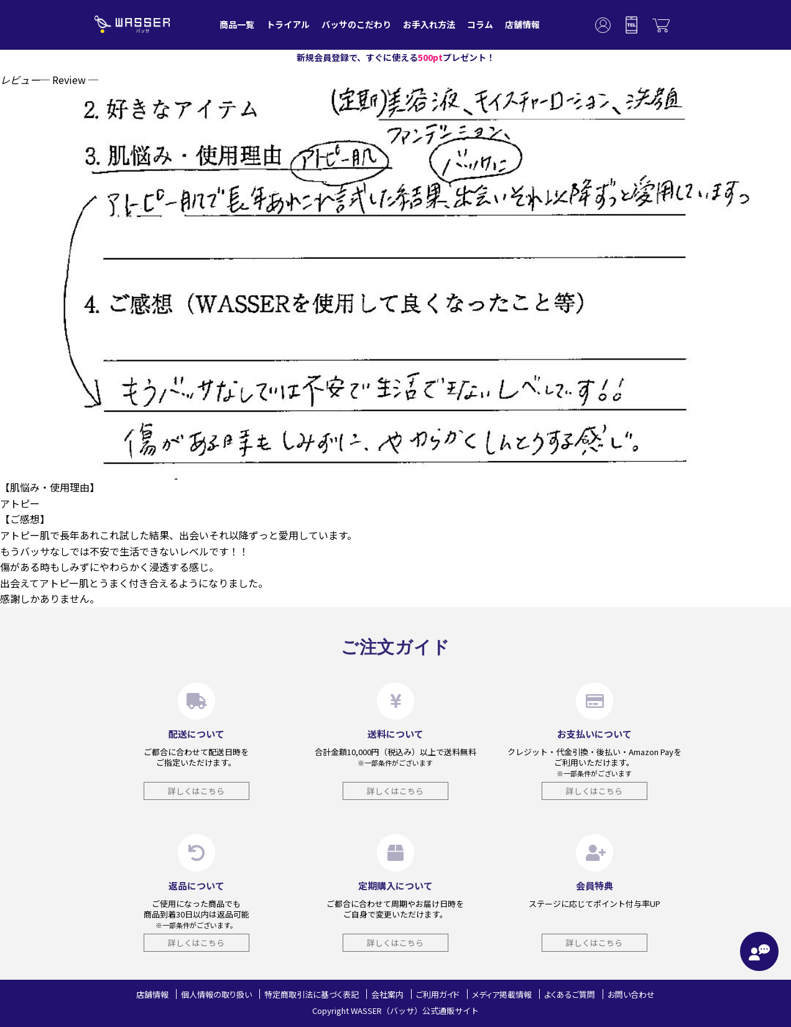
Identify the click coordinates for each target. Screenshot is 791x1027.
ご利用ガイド (438, 994)
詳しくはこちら (196, 791)
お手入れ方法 (429, 24)
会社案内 (387, 994)
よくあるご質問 (569, 994)
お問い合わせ (631, 994)
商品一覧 (237, 24)
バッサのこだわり (356, 24)
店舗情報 (522, 24)
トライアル (288, 24)
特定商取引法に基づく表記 (311, 994)
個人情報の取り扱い (216, 994)
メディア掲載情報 (502, 994)
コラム (480, 24)
